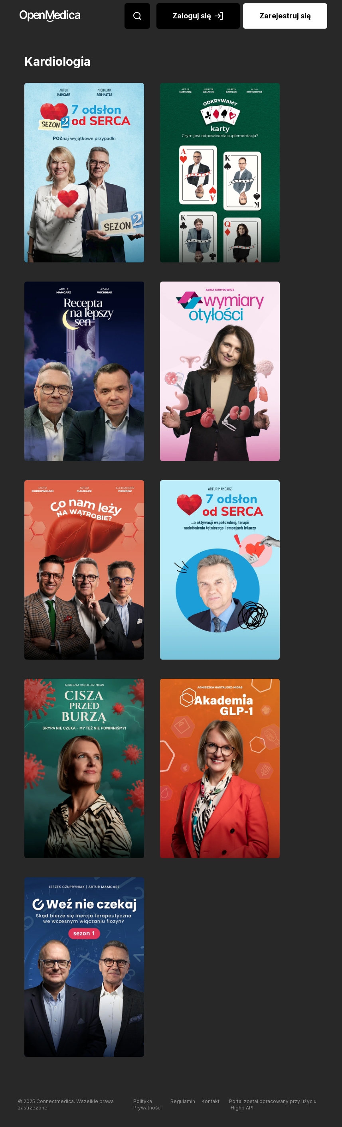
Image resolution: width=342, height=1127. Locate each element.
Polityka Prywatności (147, 1104)
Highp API (242, 1108)
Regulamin (182, 1101)
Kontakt (210, 1101)
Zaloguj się (198, 16)
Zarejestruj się (285, 16)
